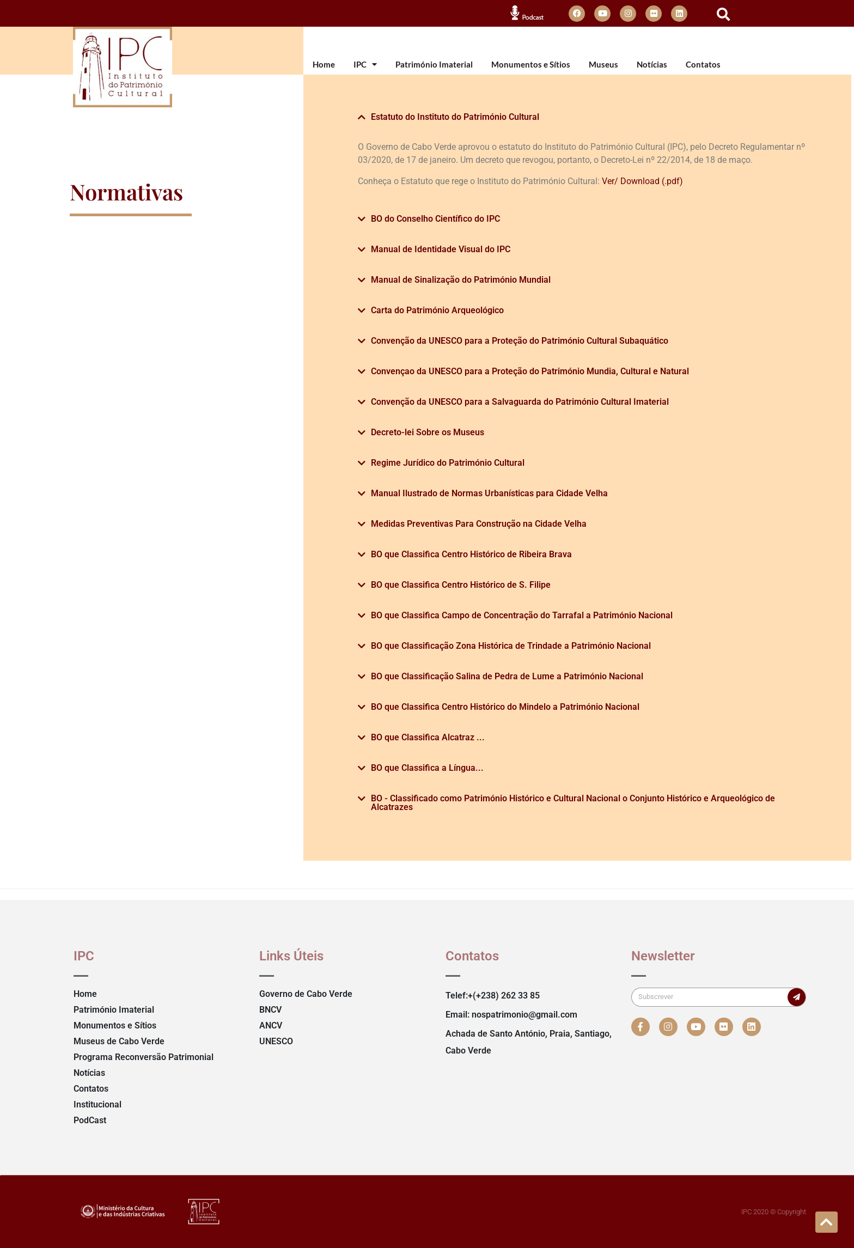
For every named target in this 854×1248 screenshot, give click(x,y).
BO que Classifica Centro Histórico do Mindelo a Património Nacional (505, 707)
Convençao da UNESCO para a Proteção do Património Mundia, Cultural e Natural (530, 371)
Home (324, 64)
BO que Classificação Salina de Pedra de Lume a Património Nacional (507, 676)
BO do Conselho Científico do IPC (435, 219)
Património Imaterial (434, 64)
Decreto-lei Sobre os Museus (427, 432)
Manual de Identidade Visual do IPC (440, 249)
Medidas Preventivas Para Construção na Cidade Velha (479, 524)
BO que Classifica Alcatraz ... (428, 737)
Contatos (703, 64)
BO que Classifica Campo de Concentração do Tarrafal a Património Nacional (522, 615)
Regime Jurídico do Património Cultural (447, 463)
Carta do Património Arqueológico (437, 310)
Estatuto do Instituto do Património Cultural (455, 117)
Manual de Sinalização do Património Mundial (461, 280)
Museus (603, 64)
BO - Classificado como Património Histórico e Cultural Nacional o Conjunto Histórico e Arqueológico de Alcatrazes (573, 802)
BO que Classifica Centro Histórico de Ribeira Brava (471, 554)
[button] (723, 14)
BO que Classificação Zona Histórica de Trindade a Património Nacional (511, 646)
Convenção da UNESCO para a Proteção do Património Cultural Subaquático (519, 341)
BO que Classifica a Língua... (427, 768)
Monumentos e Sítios (530, 64)
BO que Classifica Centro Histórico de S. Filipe (461, 585)
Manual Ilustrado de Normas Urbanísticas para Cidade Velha (489, 493)
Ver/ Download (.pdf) (642, 181)
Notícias (652, 64)
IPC (365, 64)
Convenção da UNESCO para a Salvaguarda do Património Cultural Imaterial (520, 402)
